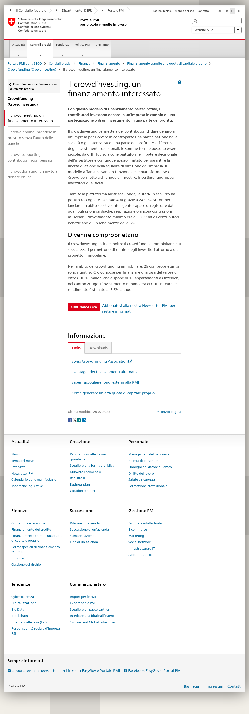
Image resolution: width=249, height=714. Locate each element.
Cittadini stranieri (83, 491)
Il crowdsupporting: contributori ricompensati (30, 157)
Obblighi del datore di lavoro (150, 467)
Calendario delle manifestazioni (35, 479)
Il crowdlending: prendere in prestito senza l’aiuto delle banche (32, 138)
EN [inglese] (238, 11)
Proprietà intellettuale (145, 523)
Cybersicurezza (22, 597)
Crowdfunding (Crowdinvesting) (32, 69)
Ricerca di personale (143, 461)
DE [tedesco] (220, 11)
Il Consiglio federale (28, 10)
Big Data (17, 609)
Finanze (84, 63)
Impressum (213, 686)
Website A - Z (217, 30)
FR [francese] (226, 11)
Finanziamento (108, 63)
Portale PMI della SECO (25, 63)
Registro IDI (78, 478)
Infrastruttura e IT (141, 548)
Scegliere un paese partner (89, 609)
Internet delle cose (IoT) (29, 622)
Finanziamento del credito (31, 529)
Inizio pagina (170, 412)
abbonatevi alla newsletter (35, 670)
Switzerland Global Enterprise (92, 622)
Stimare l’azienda (83, 536)
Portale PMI (113, 10)
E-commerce (137, 529)
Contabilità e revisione (28, 523)
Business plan (80, 484)
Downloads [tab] (98, 347)
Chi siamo (102, 44)
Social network (139, 542)
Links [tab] (76, 347)
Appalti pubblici (140, 555)
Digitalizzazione (23, 603)
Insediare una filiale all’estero (92, 616)
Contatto (203, 11)
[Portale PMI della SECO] (78, 25)
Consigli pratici (41, 46)
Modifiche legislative (27, 486)
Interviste (18, 467)
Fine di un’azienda (84, 542)
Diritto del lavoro (141, 473)
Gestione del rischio (26, 564)
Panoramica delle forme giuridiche (88, 456)
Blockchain (19, 616)
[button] (196, 21)
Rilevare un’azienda (85, 523)
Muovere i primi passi (86, 472)
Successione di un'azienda (89, 529)
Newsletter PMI (22, 473)
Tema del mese (22, 461)
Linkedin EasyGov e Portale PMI (93, 670)
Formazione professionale (147, 486)
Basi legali (192, 686)
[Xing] (79, 420)
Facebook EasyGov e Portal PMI (155, 670)
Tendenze (62, 44)
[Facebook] (70, 420)
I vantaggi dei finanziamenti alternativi (105, 371)
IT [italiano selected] (232, 11)
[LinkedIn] (84, 420)
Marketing (136, 536)
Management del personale (148, 454)
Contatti (234, 686)
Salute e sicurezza (141, 479)
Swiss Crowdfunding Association (100, 361)
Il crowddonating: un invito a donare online (32, 174)
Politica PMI (82, 44)
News (15, 454)
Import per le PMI (83, 597)
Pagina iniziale (162, 11)
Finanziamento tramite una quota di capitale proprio (167, 63)
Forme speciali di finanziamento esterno (35, 549)
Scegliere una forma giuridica (92, 465)
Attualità (18, 44)
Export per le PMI (83, 603)
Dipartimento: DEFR (74, 10)
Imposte (17, 558)
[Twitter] (75, 420)
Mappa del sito (184, 11)
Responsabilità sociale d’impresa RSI (35, 630)
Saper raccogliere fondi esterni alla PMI (105, 382)
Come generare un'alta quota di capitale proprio (113, 393)
